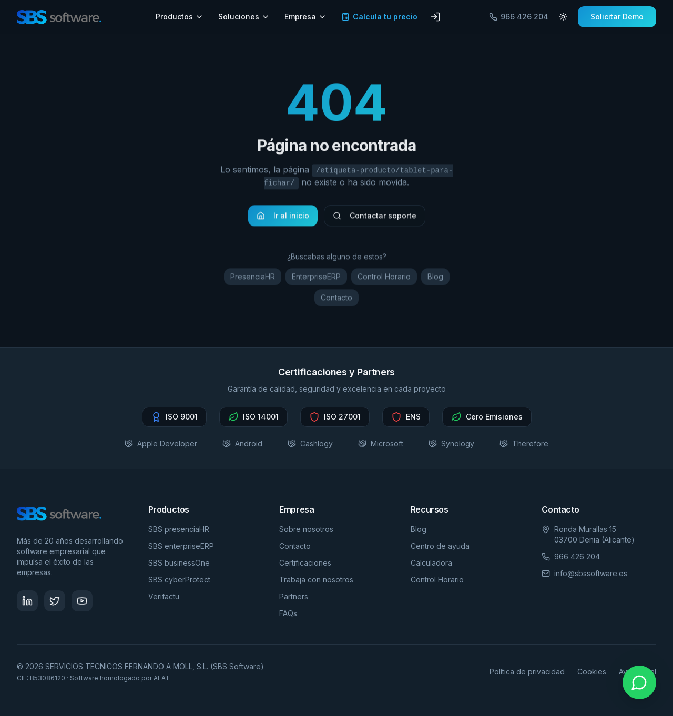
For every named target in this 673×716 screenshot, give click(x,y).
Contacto (336, 300)
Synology (451, 443)
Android (242, 443)
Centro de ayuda (440, 545)
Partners (293, 596)
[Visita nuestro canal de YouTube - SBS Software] (82, 600)
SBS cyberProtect (179, 579)
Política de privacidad (527, 671)
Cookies (591, 671)
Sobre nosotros (306, 529)
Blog (435, 279)
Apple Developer (161, 443)
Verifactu (163, 596)
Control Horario (384, 279)
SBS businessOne (179, 562)
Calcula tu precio (379, 16)
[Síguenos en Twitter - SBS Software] (54, 600)
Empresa (305, 16)
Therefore (523, 443)
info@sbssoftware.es (590, 573)
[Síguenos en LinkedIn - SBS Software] (27, 600)
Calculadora (431, 562)
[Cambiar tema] (563, 16)
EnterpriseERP (316, 279)
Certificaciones (305, 562)
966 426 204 (518, 16)
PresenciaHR (252, 279)
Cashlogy (310, 443)
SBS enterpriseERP (181, 545)
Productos (179, 16)
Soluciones (244, 16)
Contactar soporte (374, 218)
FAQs (288, 613)
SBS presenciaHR (178, 529)
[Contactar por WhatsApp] (639, 682)
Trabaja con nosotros (316, 579)
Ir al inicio (283, 218)
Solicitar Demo (617, 16)
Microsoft (380, 443)
